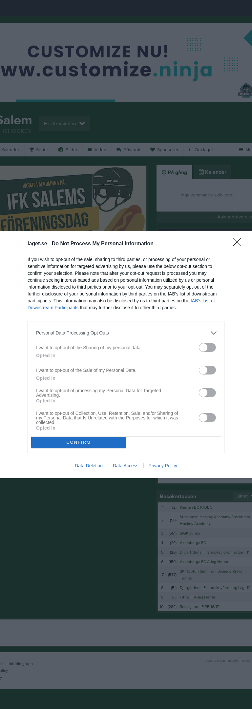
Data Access (125, 465)
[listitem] (126, 333)
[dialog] (126, 354)
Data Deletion (89, 465)
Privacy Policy (163, 465)
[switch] (207, 347)
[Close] (239, 244)
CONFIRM (78, 442)
